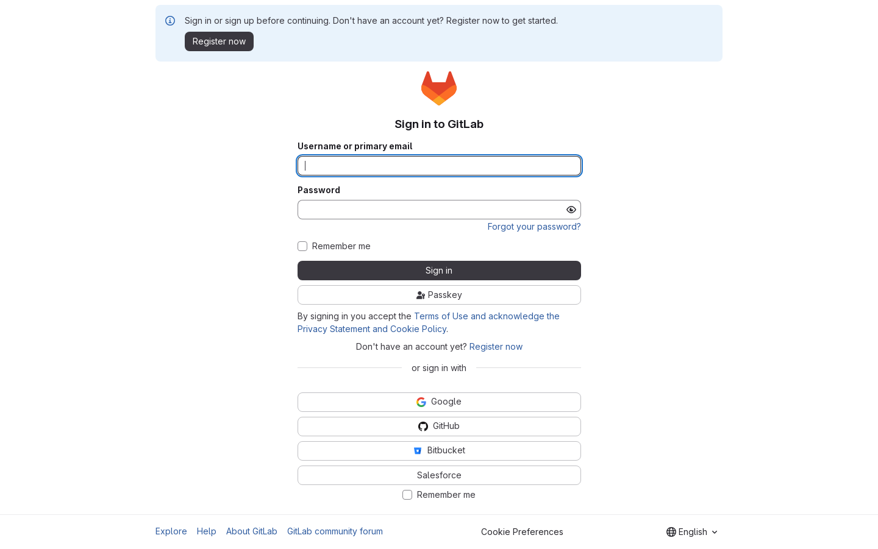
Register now (496, 346)
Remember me (341, 246)
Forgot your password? (534, 226)
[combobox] (692, 532)
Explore (171, 531)
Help (206, 531)
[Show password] (571, 209)
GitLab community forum (335, 531)
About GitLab (251, 531)
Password (319, 190)
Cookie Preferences (522, 531)
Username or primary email (355, 146)
